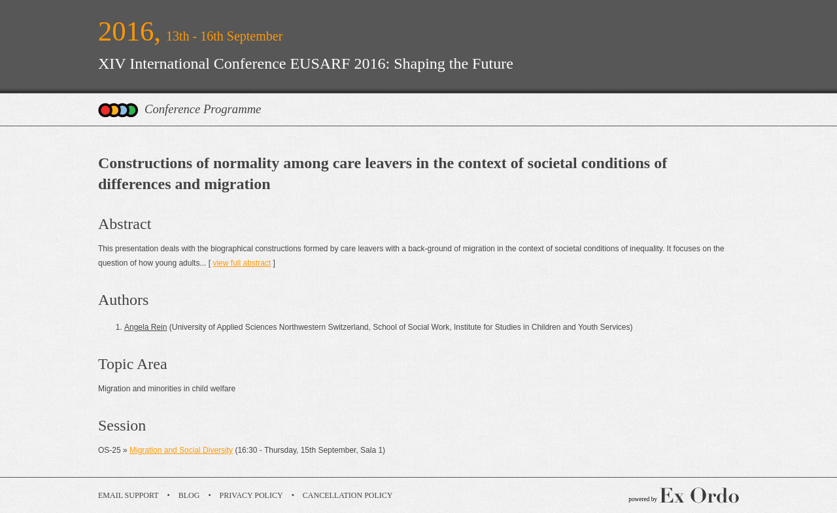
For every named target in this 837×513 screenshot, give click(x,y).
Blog (189, 495)
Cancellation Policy (348, 495)
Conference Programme (203, 109)
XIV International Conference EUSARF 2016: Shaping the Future (305, 63)
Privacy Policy (251, 495)
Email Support (128, 495)
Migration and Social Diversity (181, 450)
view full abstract (242, 263)
